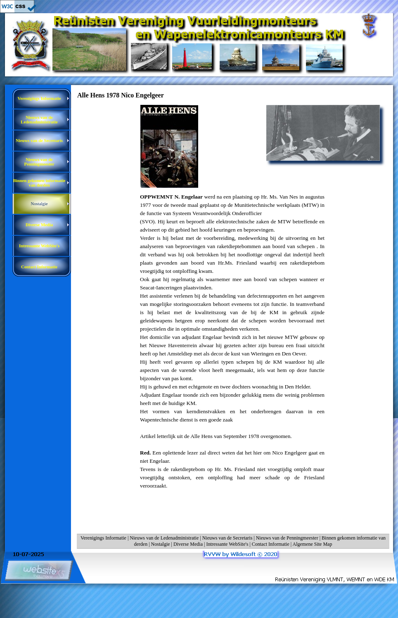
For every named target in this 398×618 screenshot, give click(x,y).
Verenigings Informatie (103, 538)
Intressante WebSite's (227, 544)
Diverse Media (188, 544)
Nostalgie (160, 544)
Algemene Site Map (312, 544)
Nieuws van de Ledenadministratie (164, 538)
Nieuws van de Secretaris (227, 538)
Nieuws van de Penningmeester (287, 538)
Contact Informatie (270, 544)
